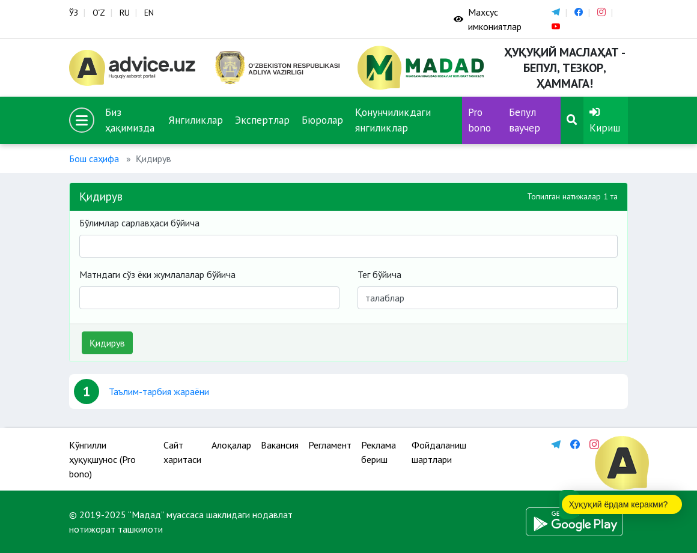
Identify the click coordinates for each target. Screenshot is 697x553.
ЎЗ (73, 12)
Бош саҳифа (94, 159)
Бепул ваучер (524, 119)
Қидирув (107, 343)
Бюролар (322, 120)
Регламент (330, 445)
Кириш (604, 120)
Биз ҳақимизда (129, 119)
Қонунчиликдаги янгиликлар (393, 119)
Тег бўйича (379, 274)
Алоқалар (231, 445)
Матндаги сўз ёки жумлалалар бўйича (157, 274)
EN (149, 12)
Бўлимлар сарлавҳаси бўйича (139, 223)
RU (125, 12)
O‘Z (99, 12)
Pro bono (479, 119)
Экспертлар (262, 120)
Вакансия (280, 445)
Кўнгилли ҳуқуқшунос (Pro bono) (102, 459)
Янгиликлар (195, 120)
